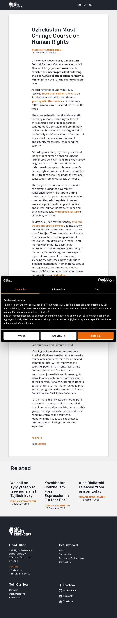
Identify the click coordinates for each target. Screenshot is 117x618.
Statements (39, 50)
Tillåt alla (95, 335)
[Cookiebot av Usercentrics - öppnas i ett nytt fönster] (100, 280)
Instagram (69, 590)
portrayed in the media (46, 101)
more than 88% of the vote (59, 93)
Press (62, 550)
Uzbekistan (54, 50)
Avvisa (21, 335)
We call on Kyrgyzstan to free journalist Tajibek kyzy (23, 489)
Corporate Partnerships (71, 558)
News (92, 497)
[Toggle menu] (103, 4)
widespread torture (67, 211)
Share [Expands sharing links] (38, 437)
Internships (15, 597)
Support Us (65, 554)
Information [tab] (58, 289)
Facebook (69, 585)
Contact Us (65, 562)
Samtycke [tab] (20, 289)
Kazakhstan (62, 505)
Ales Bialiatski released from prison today (91, 487)
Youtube (68, 601)
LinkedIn (68, 596)
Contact (13, 566)
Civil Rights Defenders (16, 5)
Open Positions (17, 593)
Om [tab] (97, 289)
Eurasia (42, 443)
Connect (13, 590)
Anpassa (58, 335)
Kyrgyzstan (28, 501)
